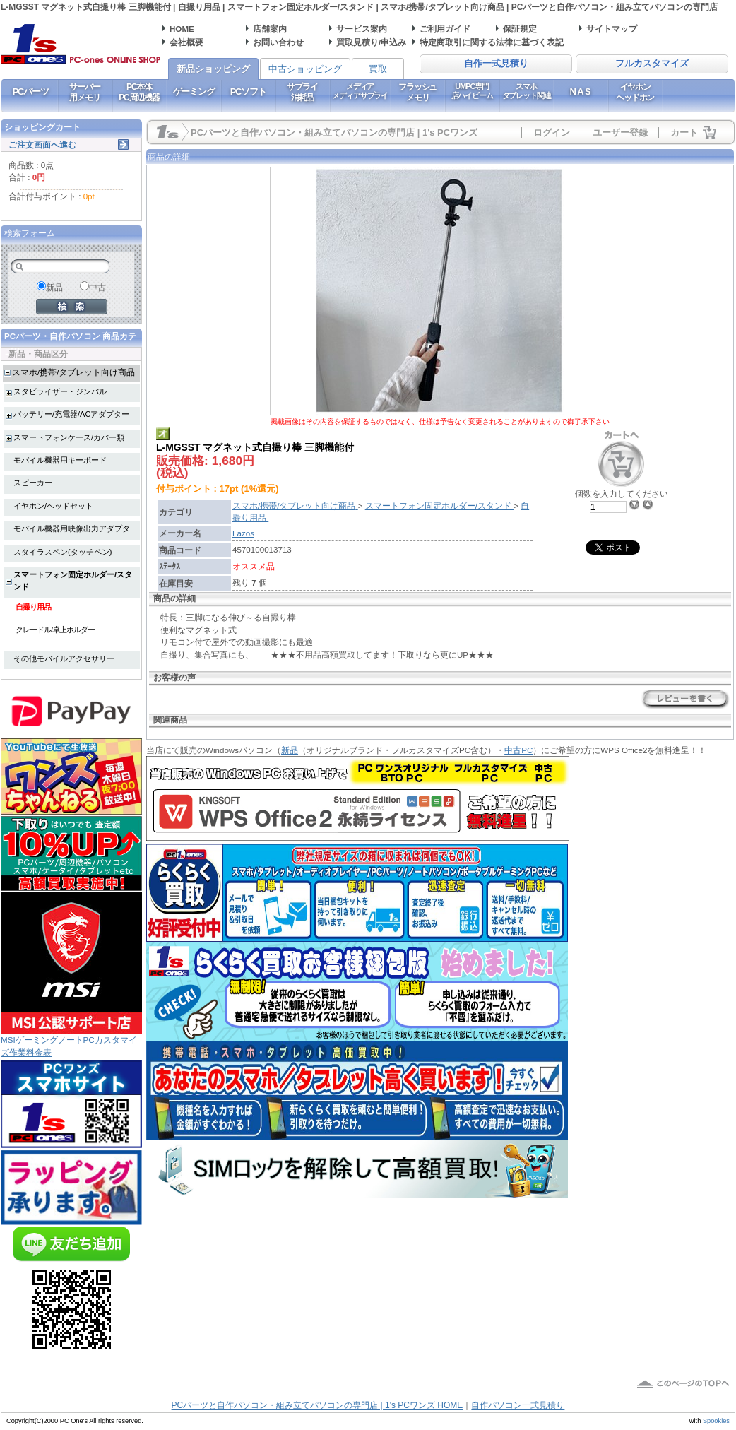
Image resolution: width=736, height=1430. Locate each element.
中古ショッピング (305, 69)
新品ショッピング (213, 69)
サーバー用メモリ (84, 92)
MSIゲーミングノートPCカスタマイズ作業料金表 (71, 1041)
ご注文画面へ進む (42, 144)
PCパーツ (31, 91)
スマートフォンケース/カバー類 (68, 437)
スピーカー (32, 482)
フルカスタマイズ (652, 64)
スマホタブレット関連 (526, 91)
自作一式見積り (496, 64)
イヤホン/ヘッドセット (53, 506)
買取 (378, 69)
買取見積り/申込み (371, 42)
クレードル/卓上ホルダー (55, 629)
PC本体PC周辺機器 (139, 92)
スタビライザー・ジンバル (60, 391)
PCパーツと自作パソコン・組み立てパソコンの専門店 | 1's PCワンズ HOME (317, 1405)
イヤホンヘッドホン (635, 92)
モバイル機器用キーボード (60, 460)
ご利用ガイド (445, 28)
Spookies (716, 1420)
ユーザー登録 (620, 132)
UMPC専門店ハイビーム (472, 91)
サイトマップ (611, 28)
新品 (289, 750)
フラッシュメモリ (417, 92)
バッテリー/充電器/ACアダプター (71, 414)
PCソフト (248, 91)
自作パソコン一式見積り (517, 1405)
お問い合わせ (278, 42)
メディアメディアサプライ (360, 91)
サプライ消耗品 (302, 92)
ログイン (551, 132)
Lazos (243, 533)
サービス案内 (361, 28)
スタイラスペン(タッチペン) (62, 552)
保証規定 (520, 28)
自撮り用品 (33, 607)
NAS (581, 91)
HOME (182, 28)
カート (684, 132)
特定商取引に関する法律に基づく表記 (492, 42)
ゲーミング (194, 91)
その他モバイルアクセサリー (63, 658)
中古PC (518, 750)
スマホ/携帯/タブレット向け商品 (73, 372)
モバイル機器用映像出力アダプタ (71, 528)
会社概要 (186, 42)
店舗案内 (270, 28)
